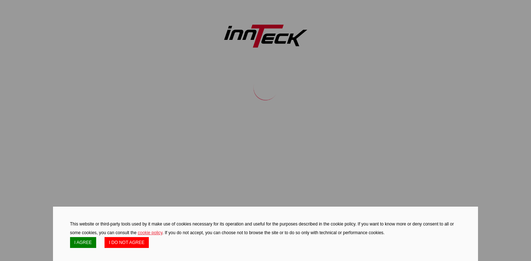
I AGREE (83, 242)
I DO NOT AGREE (126, 242)
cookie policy (150, 232)
